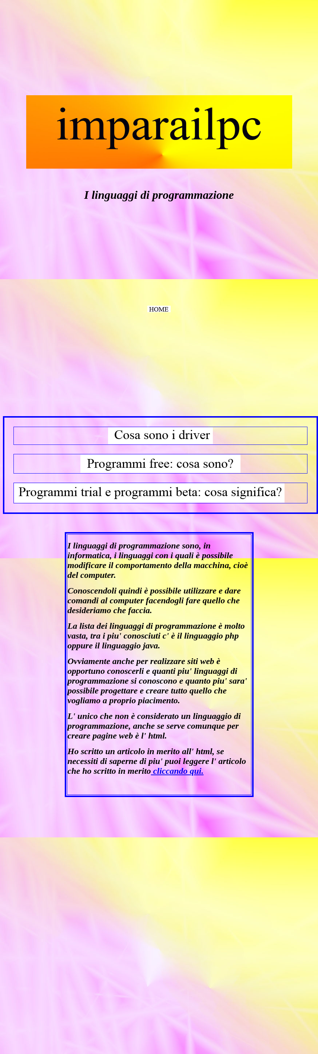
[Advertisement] (57, 48)
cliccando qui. (177, 771)
